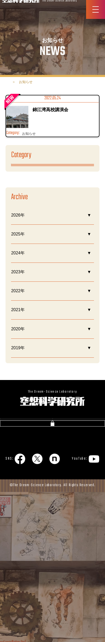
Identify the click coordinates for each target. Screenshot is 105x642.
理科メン (19, 240)
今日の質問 (15, 534)
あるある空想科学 (28, 183)
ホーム (14, 82)
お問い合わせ (17, 547)
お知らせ (19, 203)
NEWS (63, 508)
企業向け (66, 534)
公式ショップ (52, 570)
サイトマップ (68, 588)
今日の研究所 (23, 221)
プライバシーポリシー (24, 588)
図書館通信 (68, 521)
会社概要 (13, 508)
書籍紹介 (13, 521)
